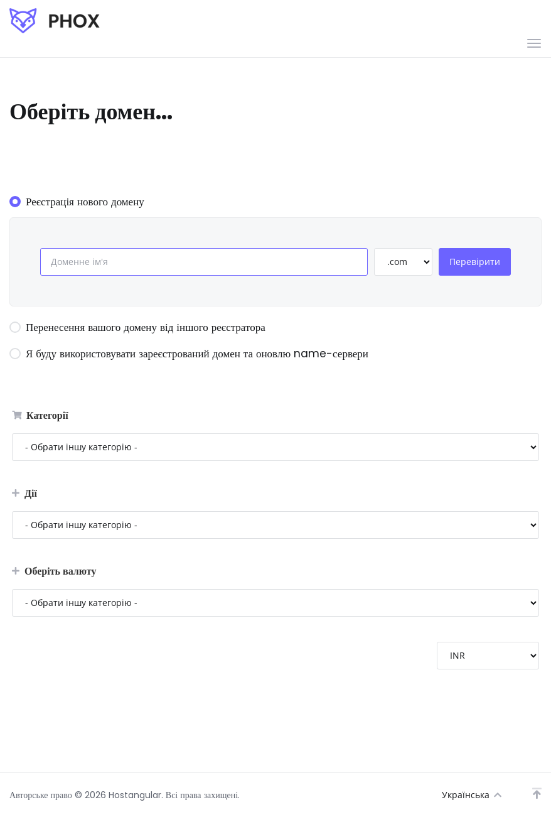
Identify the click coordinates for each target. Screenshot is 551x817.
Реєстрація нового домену (76, 201)
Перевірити (474, 262)
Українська (471, 795)
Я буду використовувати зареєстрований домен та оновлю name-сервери (188, 353)
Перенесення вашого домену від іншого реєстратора (137, 327)
